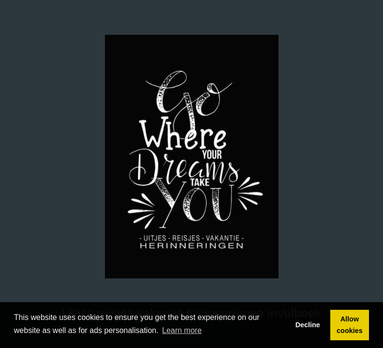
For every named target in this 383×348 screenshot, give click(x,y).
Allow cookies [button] (350, 324)
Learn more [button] (182, 330)
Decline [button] (307, 325)
